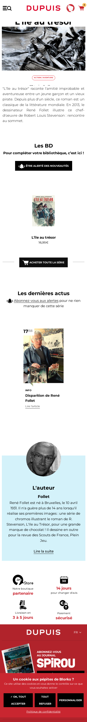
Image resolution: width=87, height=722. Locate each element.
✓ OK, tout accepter (18, 700)
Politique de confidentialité (43, 711)
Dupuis (44, 8)
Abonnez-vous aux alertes (36, 309)
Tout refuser (45, 700)
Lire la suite (44, 551)
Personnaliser (70, 700)
